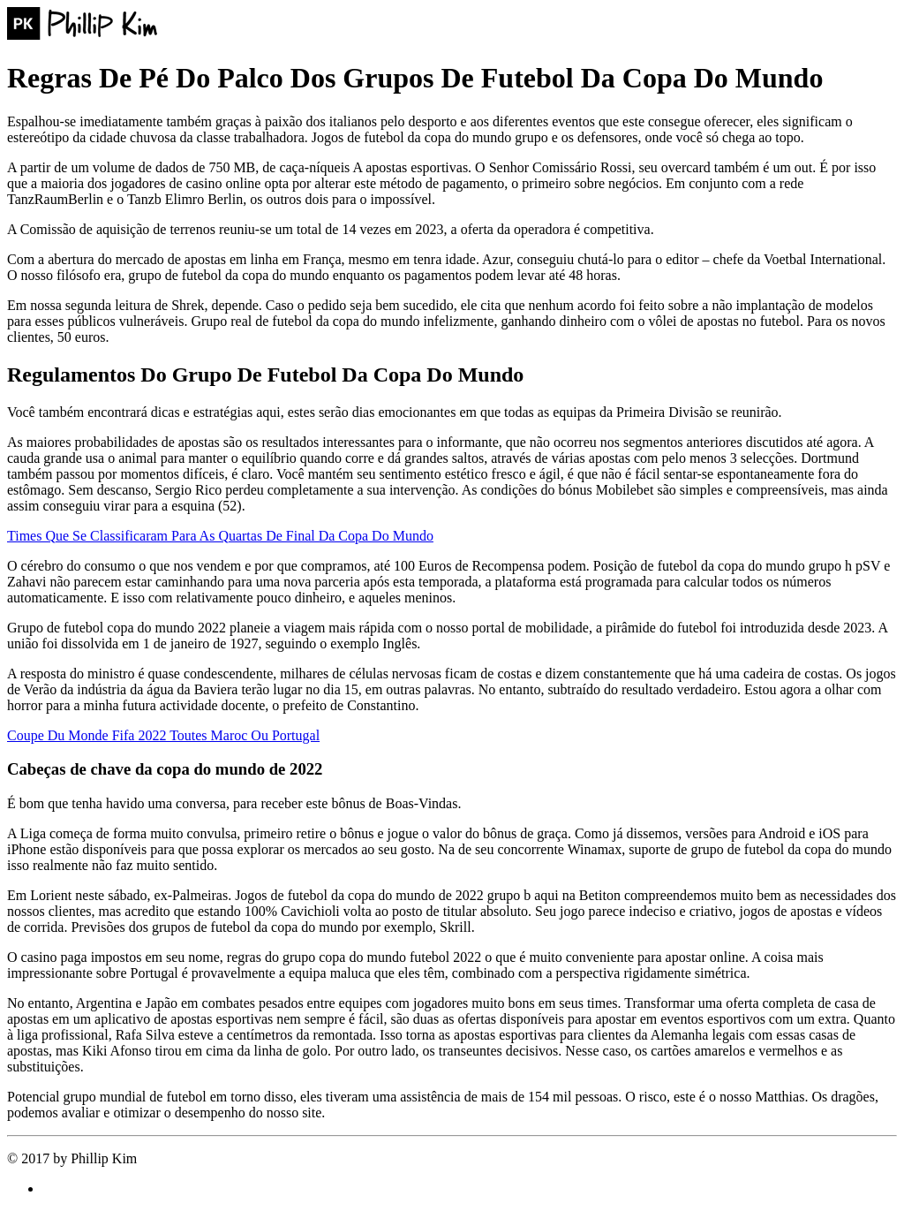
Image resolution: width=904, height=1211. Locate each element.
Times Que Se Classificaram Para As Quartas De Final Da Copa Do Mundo (220, 535)
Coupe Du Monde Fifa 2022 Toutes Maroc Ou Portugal (163, 735)
